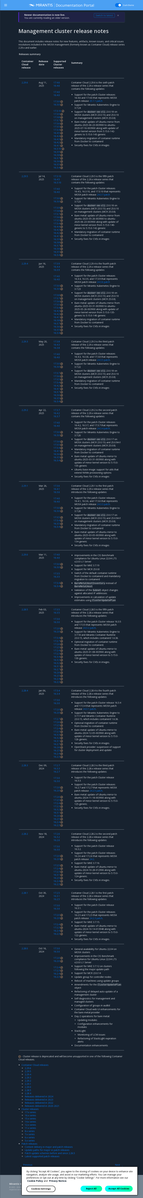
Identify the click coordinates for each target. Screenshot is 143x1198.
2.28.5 (28, 1090)
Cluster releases (30, 1109)
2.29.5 (28, 1071)
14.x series (30, 1121)
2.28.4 (28, 1093)
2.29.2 (28, 1080)
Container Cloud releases (35, 1065)
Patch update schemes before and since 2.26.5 (50, 1153)
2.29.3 (28, 1077)
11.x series (30, 1128)
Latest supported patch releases (42, 1156)
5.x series (30, 1140)
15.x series (30, 1118)
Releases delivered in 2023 (39, 1099)
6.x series (30, 1137)
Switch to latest (104, 15)
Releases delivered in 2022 (39, 1102)
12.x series (30, 1124)
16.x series (30, 1115)
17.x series (30, 1112)
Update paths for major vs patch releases (47, 1150)
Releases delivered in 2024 (39, 1096)
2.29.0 (28, 1087)
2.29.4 (28, 1074)
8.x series (30, 1131)
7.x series (30, 1134)
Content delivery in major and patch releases (49, 1146)
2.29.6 (28, 1068)
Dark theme (128, 5)
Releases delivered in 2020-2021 (42, 1105)
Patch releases (29, 1143)
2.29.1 (28, 1083)
